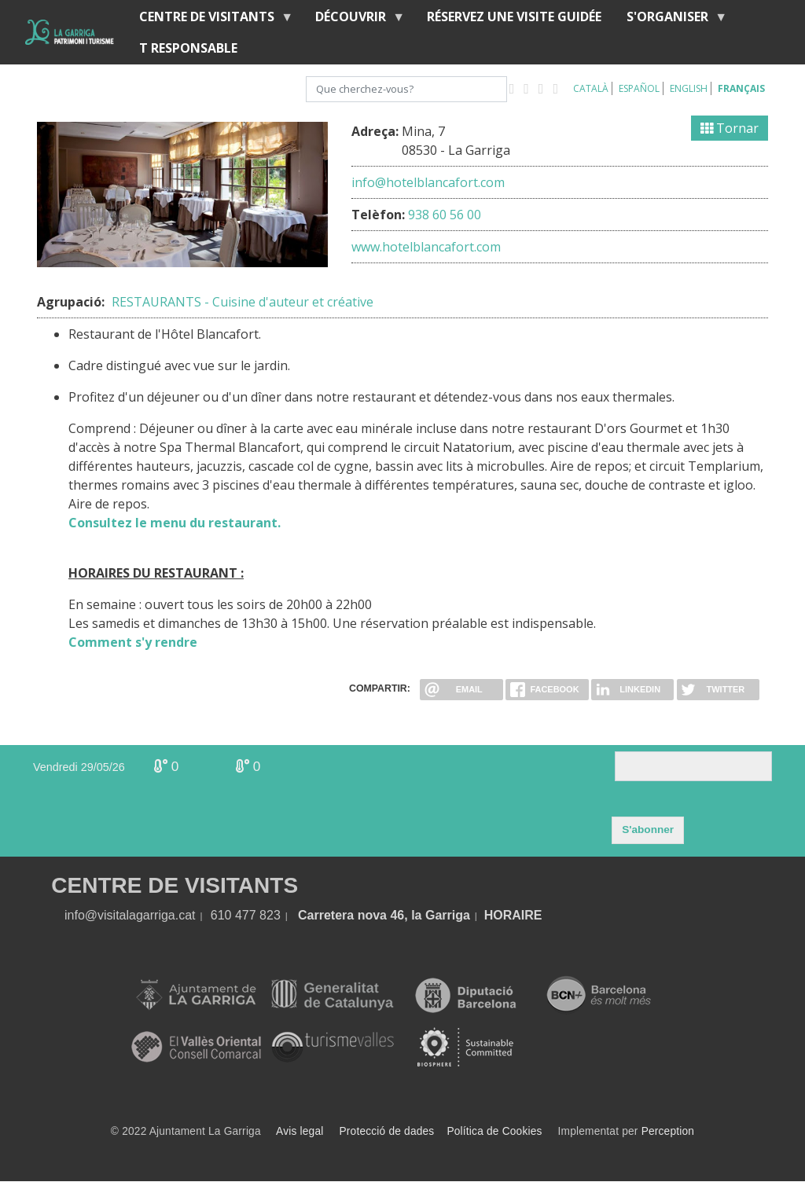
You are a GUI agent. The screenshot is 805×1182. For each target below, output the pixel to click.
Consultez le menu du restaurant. (174, 522)
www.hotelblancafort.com (426, 246)
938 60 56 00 (444, 214)
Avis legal (299, 1131)
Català (590, 88)
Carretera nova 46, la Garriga (384, 915)
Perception (668, 1131)
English (689, 88)
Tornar (729, 128)
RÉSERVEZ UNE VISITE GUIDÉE (514, 16)
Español (639, 88)
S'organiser (670, 20)
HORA (502, 915)
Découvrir (354, 20)
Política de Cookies (494, 1131)
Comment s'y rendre (132, 642)
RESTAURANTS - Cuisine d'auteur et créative (242, 301)
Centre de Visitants (210, 20)
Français (741, 88)
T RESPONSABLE (188, 48)
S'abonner (648, 829)
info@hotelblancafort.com (428, 182)
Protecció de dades (387, 1131)
